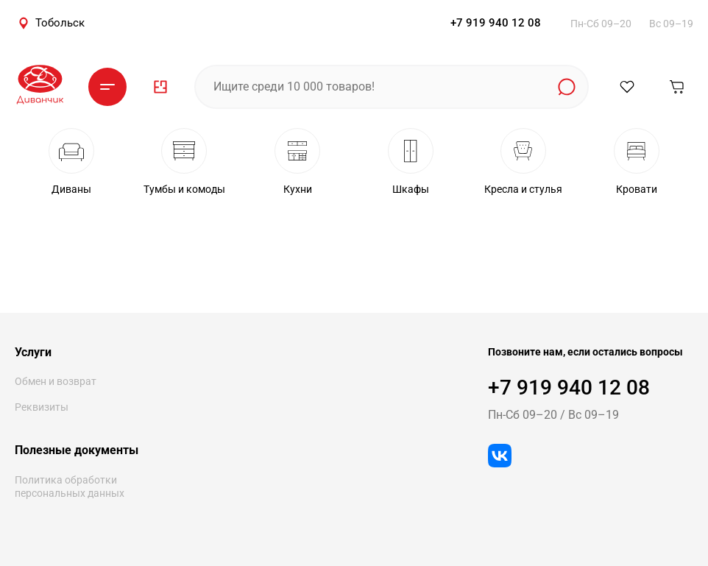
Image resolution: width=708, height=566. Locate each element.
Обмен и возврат (55, 381)
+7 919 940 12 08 (495, 22)
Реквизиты (41, 407)
